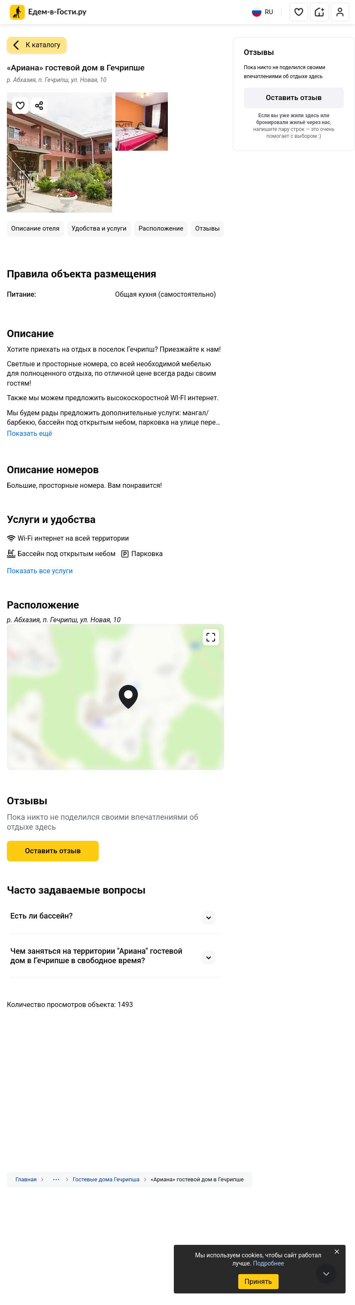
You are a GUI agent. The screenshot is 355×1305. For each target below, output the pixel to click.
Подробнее (268, 1263)
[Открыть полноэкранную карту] (115, 697)
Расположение (161, 228)
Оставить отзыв (53, 850)
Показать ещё (29, 433)
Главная (25, 1179)
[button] (298, 12)
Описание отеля (35, 228)
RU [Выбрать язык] (262, 12)
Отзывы (207, 228)
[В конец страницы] (326, 1274)
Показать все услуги (40, 571)
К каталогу (33, 45)
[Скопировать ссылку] (39, 105)
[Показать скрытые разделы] (56, 1179)
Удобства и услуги (99, 228)
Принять (258, 1282)
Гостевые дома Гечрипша (106, 1179)
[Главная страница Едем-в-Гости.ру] (48, 12)
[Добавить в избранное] (20, 105)
